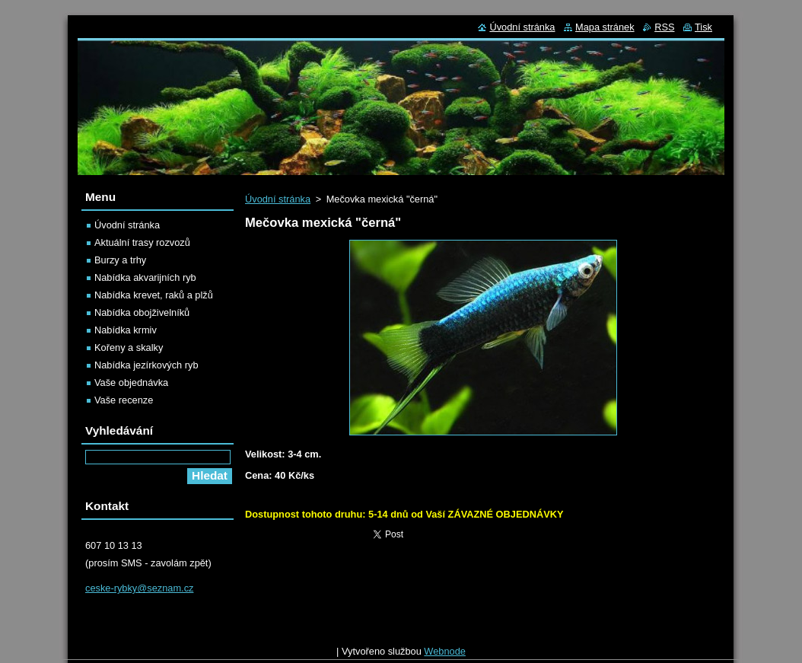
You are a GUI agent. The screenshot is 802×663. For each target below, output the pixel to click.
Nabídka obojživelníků (141, 312)
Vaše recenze (123, 400)
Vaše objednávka (131, 382)
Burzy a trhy (120, 260)
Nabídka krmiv (125, 330)
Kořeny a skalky (128, 347)
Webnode (445, 655)
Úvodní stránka (277, 199)
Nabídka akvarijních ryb (145, 277)
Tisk (703, 27)
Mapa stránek (605, 27)
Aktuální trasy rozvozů (142, 242)
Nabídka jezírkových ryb (146, 365)
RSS (664, 27)
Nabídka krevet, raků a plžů (153, 295)
